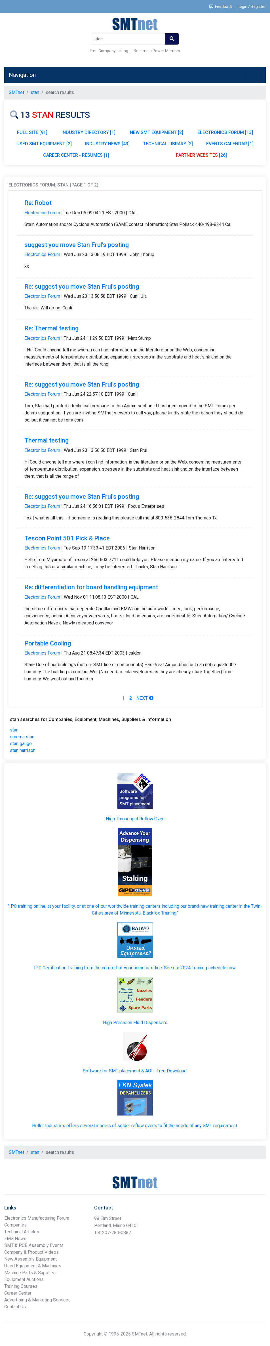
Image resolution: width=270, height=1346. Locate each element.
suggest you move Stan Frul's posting (76, 244)
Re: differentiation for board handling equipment (91, 587)
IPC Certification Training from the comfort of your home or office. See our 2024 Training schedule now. (135, 967)
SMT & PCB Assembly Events (34, 1245)
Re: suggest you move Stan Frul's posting (81, 286)
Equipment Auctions (24, 1279)
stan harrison (22, 750)
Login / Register (252, 6)
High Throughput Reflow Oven (135, 818)
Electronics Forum (42, 212)
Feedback (220, 6)
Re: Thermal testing (51, 328)
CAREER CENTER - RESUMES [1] (76, 155)
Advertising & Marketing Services (37, 1300)
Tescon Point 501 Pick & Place (67, 538)
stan (14, 730)
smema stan (22, 736)
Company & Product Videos (31, 1252)
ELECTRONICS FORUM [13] (225, 132)
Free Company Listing (109, 51)
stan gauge (21, 743)
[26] (201, 155)
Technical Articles (21, 1231)
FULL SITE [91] (32, 132)
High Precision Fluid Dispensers (135, 1022)
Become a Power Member (157, 51)
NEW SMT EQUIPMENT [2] (156, 132)
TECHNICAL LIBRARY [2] (168, 143)
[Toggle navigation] (253, 75)
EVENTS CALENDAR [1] (230, 143)
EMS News (15, 1238)
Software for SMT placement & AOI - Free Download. (135, 1071)
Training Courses (20, 1286)
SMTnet (16, 92)
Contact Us (15, 1306)
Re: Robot (38, 202)
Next (144, 698)
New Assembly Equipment (30, 1259)
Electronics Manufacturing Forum (36, 1218)
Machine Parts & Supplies (30, 1272)
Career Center (17, 1293)
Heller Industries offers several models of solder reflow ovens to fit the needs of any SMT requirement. (135, 1125)
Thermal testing (46, 440)
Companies (15, 1225)
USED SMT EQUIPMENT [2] (44, 143)
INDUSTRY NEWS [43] (107, 143)
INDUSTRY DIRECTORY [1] (88, 132)
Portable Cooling (47, 643)
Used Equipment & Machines (32, 1266)
